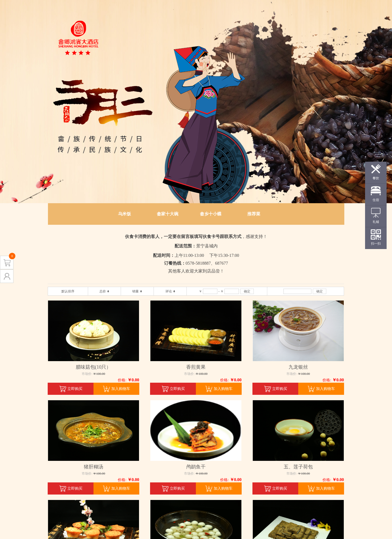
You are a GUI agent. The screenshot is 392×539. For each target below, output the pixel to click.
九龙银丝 (298, 367)
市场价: (87, 374)
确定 (247, 291)
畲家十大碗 (167, 214)
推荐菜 (253, 214)
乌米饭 (124, 214)
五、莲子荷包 (298, 466)
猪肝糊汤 (93, 466)
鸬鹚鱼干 (196, 466)
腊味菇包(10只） (93, 367)
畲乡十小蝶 (210, 214)
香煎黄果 (196, 367)
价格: (122, 380)
